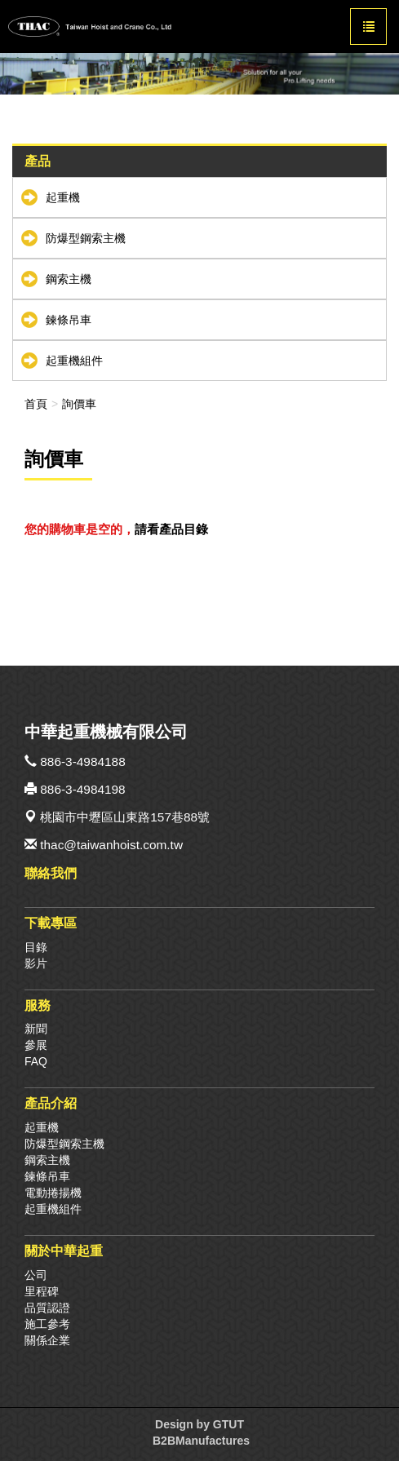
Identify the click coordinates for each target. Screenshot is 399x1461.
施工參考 (47, 1323)
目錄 (35, 947)
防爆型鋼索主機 (86, 238)
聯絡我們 (50, 873)
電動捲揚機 (53, 1192)
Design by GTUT (199, 1424)
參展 (35, 1044)
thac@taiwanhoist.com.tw (111, 845)
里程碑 (41, 1291)
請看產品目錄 (171, 529)
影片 (35, 963)
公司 (35, 1275)
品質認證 (47, 1307)
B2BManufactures (201, 1440)
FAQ (35, 1061)
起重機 (63, 197)
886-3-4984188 (82, 761)
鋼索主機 (68, 279)
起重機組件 (74, 360)
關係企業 (47, 1340)
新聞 (35, 1028)
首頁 (35, 403)
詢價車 (79, 403)
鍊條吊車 (68, 319)
